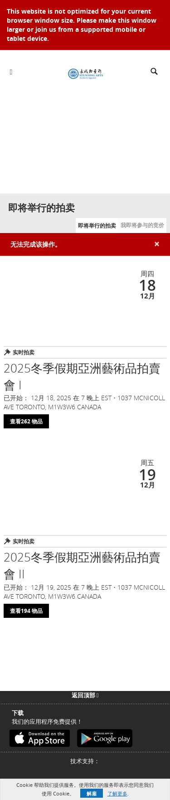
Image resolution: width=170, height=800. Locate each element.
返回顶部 (85, 695)
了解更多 (117, 793)
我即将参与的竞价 (142, 225)
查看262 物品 (26, 421)
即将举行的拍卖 (97, 225)
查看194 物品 (26, 611)
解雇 (92, 793)
